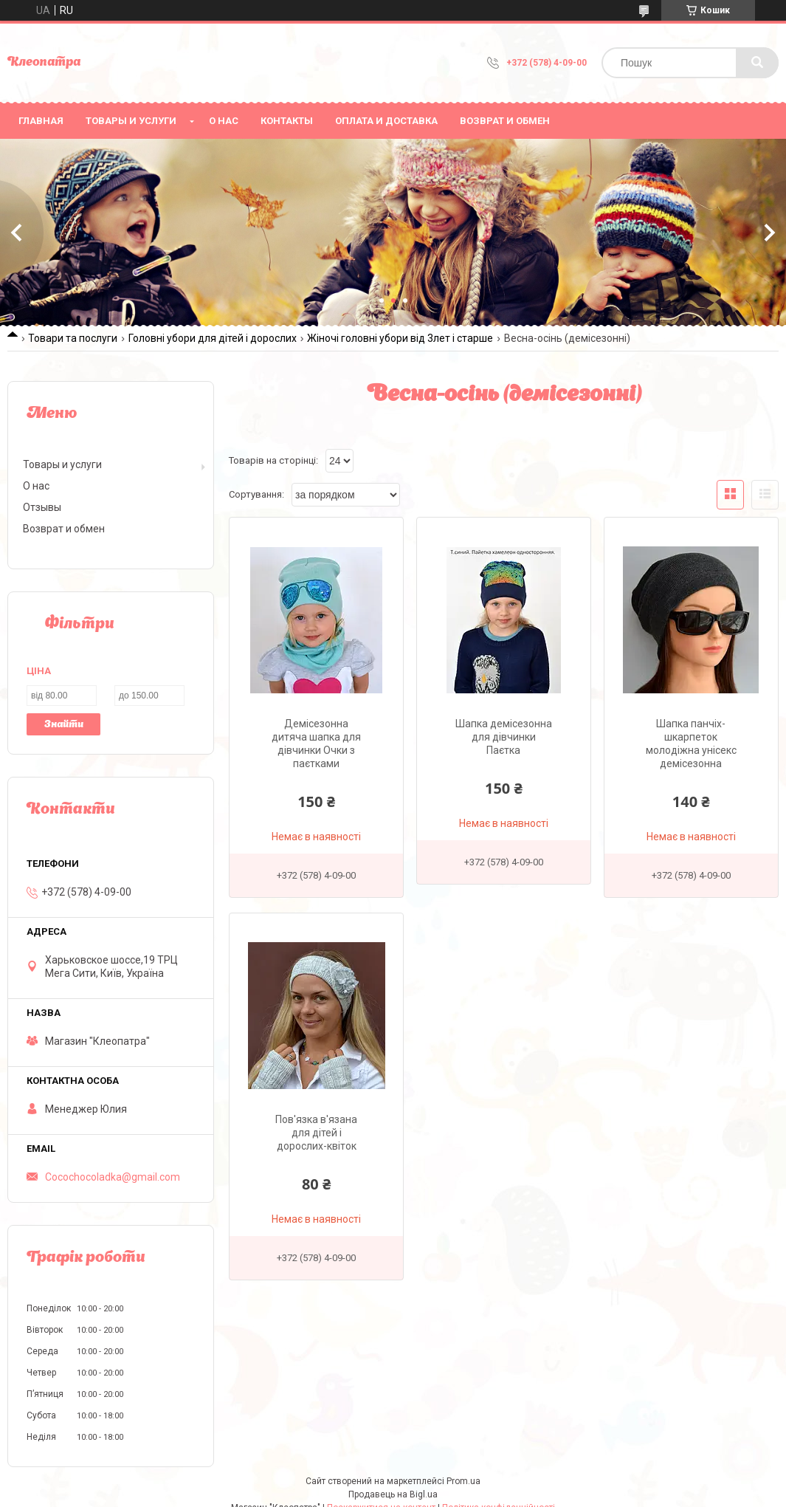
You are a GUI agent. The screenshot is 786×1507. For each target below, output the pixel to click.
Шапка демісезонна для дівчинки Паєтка (503, 737)
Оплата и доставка (386, 120)
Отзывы (42, 507)
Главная (40, 120)
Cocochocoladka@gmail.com (112, 1177)
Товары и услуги (131, 120)
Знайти (63, 725)
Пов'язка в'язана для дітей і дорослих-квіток (316, 1132)
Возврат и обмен (505, 120)
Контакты (287, 120)
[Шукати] (757, 62)
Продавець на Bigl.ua (393, 1494)
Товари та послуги (72, 338)
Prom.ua (463, 1481)
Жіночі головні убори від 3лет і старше (400, 338)
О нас (223, 120)
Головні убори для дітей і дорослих (212, 338)
